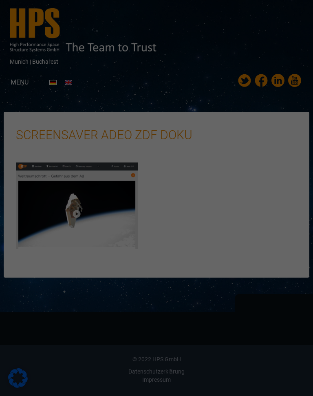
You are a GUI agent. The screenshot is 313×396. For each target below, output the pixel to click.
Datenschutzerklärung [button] (160, 223)
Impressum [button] (198, 223)
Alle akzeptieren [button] (156, 158)
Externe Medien (232, 130)
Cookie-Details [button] (118, 223)
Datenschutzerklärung (105, 103)
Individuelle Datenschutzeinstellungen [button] (156, 206)
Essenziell (68, 130)
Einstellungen (67, 111)
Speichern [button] (156, 182)
